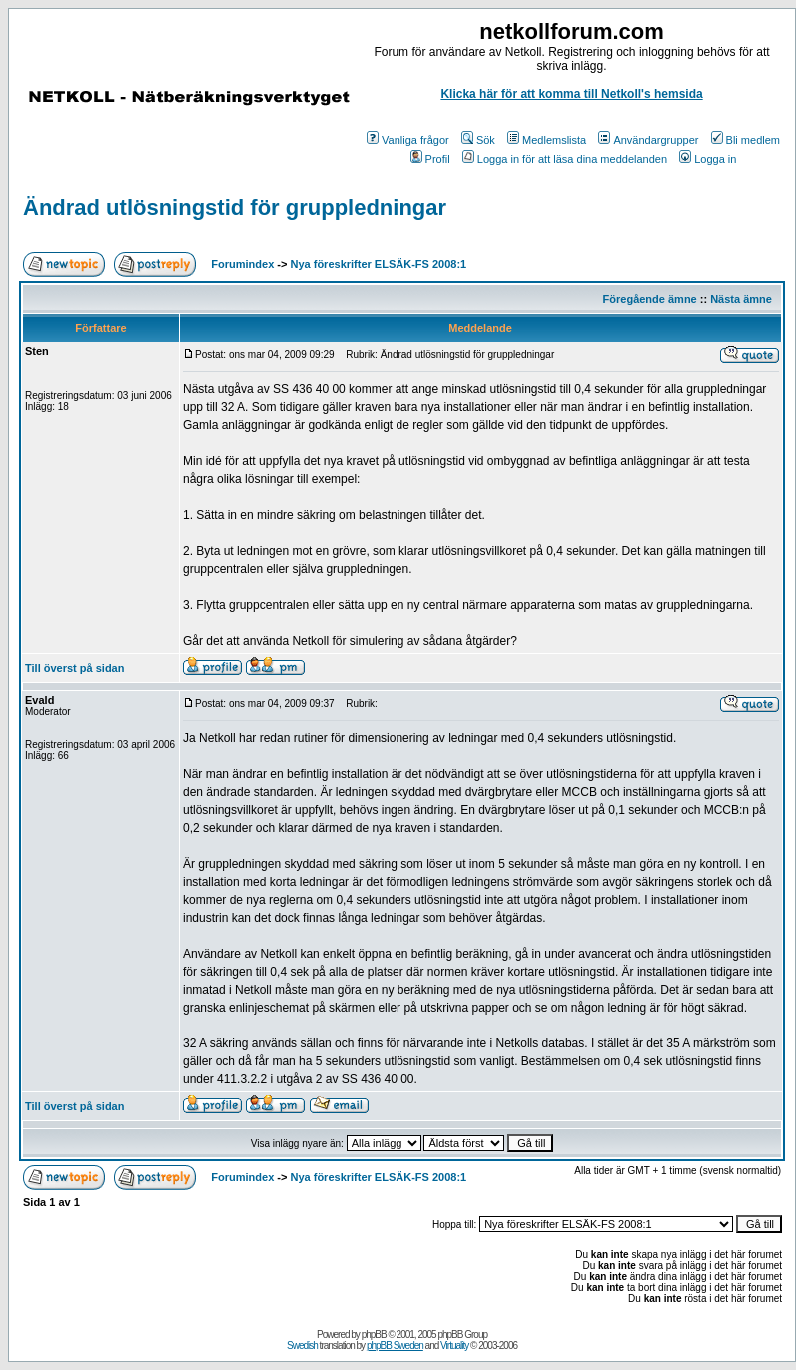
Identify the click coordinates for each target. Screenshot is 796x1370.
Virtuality (454, 1345)
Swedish (302, 1345)
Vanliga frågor (408, 140)
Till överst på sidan (74, 668)
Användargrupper (648, 140)
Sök (478, 140)
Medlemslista (546, 140)
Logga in (707, 159)
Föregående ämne (650, 299)
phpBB (374, 1334)
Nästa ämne (741, 299)
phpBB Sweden (395, 1345)
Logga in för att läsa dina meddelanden (564, 159)
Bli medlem (745, 140)
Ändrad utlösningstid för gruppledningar (234, 207)
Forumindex (242, 264)
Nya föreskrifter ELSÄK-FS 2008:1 (379, 264)
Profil (430, 159)
